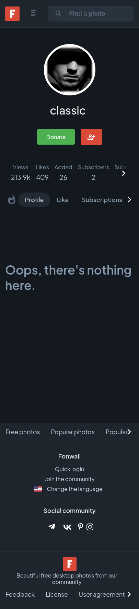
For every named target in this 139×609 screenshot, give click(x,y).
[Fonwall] (12, 18)
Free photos (22, 432)
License (57, 594)
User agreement (102, 594)
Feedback (20, 594)
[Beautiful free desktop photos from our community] (70, 564)
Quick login (69, 469)
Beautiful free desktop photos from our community (66, 578)
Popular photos (72, 432)
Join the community (69, 478)
